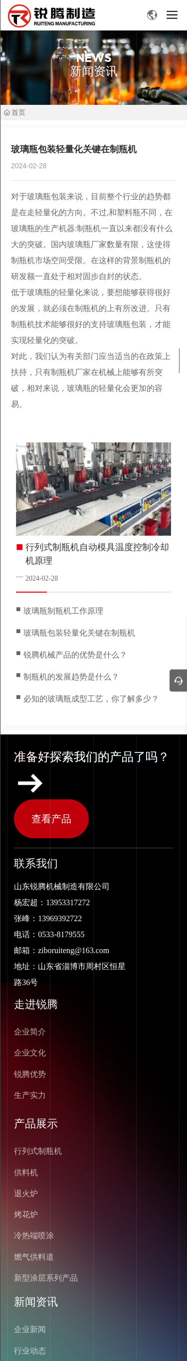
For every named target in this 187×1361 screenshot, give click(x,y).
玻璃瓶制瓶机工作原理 (63, 611)
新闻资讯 (36, 1302)
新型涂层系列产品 (46, 1278)
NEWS (93, 58)
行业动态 (30, 1351)
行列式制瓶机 (38, 1151)
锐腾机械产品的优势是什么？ (75, 655)
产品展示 (36, 1123)
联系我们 (36, 863)
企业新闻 (30, 1329)
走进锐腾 (36, 1004)
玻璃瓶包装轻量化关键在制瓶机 (79, 633)
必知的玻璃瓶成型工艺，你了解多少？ (91, 698)
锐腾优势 (30, 1074)
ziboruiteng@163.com (73, 950)
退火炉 (26, 1193)
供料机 (26, 1172)
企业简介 (30, 1031)
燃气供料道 (34, 1257)
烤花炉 (26, 1214)
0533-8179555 (61, 934)
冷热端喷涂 (34, 1235)
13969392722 (60, 918)
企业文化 (30, 1052)
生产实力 (30, 1095)
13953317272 (68, 902)
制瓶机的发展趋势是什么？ (71, 677)
